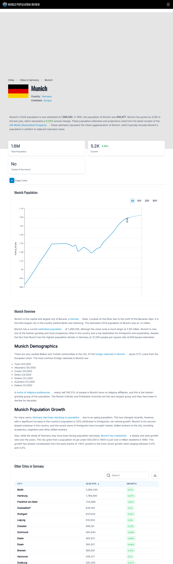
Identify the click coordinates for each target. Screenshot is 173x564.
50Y (155, 200)
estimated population (50, 339)
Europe (48, 100)
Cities (11, 80)
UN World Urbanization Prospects (28, 125)
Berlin (20, 499)
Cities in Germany (30, 80)
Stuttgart (22, 524)
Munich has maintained (113, 445)
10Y (139, 200)
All (132, 200)
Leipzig (21, 530)
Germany (47, 96)
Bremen (21, 560)
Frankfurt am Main (27, 511)
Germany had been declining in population (56, 427)
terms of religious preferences (33, 402)
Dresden (22, 536)
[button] (168, 4)
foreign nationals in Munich (110, 364)
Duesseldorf (23, 518)
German (74, 329)
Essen (20, 548)
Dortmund (22, 542)
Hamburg (22, 505)
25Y (147, 200)
